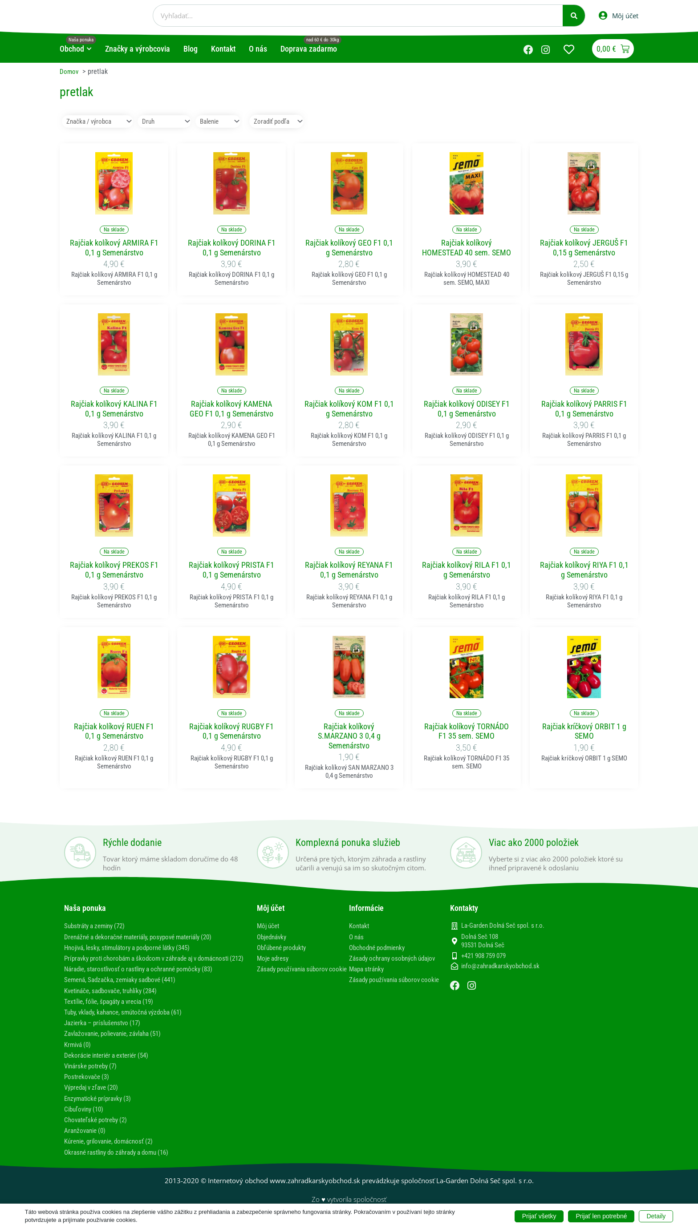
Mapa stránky (368, 978)
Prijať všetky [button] (539, 1215)
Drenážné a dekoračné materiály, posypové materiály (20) (146, 937)
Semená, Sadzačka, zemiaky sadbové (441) (125, 988)
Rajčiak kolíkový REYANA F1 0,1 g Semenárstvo (349, 570)
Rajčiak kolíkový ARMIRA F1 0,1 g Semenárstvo (114, 248)
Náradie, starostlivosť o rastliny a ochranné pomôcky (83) (146, 978)
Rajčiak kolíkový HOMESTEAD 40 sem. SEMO (466, 248)
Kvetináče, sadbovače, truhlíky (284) (116, 999)
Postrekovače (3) (88, 1085)
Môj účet (269, 926)
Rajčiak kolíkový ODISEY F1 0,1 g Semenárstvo (467, 409)
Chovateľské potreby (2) (98, 1128)
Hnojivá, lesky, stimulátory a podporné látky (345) (135, 948)
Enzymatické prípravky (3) (101, 1107)
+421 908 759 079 (483, 956)
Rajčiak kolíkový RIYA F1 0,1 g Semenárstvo (584, 570)
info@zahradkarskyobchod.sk (500, 967)
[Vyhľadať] (574, 15)
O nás (357, 937)
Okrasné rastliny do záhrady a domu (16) (122, 1160)
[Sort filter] (287, 122)
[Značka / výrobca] (97, 121)
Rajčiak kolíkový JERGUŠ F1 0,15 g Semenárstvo (584, 248)
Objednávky (273, 937)
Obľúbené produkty (284, 948)
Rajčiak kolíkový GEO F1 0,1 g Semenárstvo (349, 248)
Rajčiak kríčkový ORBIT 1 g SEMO (584, 731)
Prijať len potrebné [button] (601, 1215)
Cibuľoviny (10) (86, 1118)
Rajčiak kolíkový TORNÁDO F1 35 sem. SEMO (466, 731)
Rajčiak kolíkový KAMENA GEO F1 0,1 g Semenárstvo (231, 409)
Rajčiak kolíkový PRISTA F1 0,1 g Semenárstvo (231, 570)
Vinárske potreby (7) (93, 1075)
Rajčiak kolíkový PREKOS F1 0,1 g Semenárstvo (114, 570)
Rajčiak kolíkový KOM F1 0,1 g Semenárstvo (349, 409)
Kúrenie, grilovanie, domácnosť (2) (113, 1150)
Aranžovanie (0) (87, 1139)
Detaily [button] (656, 1215)
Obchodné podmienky (380, 948)
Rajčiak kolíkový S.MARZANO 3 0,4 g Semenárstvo (349, 736)
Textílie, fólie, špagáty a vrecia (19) (114, 1010)
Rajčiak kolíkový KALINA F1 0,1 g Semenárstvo (114, 409)
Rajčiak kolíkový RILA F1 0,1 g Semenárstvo (466, 570)
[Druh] (166, 121)
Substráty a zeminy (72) (98, 926)
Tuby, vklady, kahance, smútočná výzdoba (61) (129, 1021)
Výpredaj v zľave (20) (94, 1096)
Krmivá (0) (79, 1053)
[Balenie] (224, 121)
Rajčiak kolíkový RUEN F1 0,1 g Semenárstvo (114, 731)
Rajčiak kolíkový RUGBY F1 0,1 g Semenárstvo (231, 731)
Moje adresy (274, 958)
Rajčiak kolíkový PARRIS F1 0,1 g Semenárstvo (584, 409)
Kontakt (360, 926)
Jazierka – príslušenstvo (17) (106, 1031)
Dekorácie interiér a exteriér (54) (111, 1064)
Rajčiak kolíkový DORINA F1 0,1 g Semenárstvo (232, 248)
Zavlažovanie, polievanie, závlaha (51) (119, 1042)
